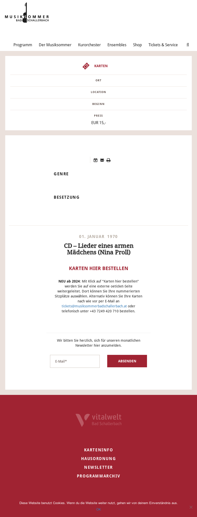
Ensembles (116, 45)
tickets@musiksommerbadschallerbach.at (94, 306)
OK (98, 509)
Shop (137, 45)
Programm (22, 45)
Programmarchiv (98, 476)
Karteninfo (98, 450)
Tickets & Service (163, 45)
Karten (101, 66)
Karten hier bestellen (98, 268)
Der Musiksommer (55, 45)
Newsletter (98, 467)
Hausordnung (98, 458)
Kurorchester (89, 45)
